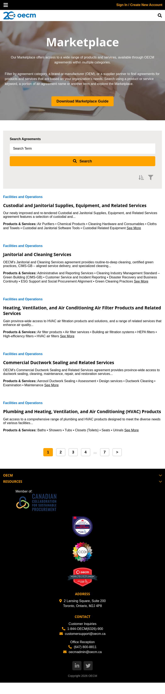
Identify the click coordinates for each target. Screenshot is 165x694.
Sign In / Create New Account (139, 5)
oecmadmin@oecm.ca (82, 663)
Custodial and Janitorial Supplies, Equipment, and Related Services (77, 208)
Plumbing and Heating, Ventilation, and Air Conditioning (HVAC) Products (75, 419)
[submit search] (82, 161)
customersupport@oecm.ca (82, 645)
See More (134, 234)
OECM (92, 687)
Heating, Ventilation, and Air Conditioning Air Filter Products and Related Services (81, 315)
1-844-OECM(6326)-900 (82, 640)
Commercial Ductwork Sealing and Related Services (69, 367)
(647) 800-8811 (82, 658)
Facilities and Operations (22, 197)
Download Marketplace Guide (82, 101)
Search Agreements (25, 139)
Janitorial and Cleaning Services (43, 259)
